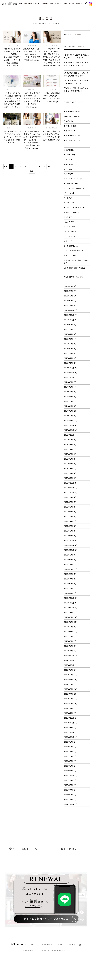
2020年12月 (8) (70, 598)
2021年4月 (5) (70, 579)
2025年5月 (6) (70, 344)
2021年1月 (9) (70, 593)
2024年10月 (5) (70, 377)
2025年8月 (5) (70, 329)
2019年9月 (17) (70, 670)
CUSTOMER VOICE (34, 3)
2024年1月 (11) (70, 420)
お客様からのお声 (71, 126)
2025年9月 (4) (70, 324)
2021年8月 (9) (70, 559)
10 (39, 167)
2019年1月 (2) (70, 708)
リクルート (68, 145)
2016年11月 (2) (70, 737)
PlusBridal (68, 121)
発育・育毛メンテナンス (73, 140)
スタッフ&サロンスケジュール (75, 250)
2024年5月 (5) (70, 401)
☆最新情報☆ (69, 150)
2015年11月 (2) (70, 775)
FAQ (65, 3)
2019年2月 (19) (70, 703)
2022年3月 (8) (70, 526)
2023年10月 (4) (70, 435)
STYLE (52, 3)
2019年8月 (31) (70, 675)
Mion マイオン (69, 222)
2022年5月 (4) (70, 516)
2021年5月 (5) (70, 574)
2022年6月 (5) (70, 511)
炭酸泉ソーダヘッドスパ (73, 212)
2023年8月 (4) (70, 444)
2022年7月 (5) (70, 507)
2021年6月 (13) (70, 569)
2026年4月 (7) (70, 291)
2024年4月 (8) (70, 406)
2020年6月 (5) (70, 627)
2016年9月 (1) (70, 742)
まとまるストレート (71, 183)
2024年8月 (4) (70, 387)
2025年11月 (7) (70, 315)
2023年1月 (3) (70, 478)
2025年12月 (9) (70, 310)
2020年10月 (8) (70, 607)
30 (49, 167)
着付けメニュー (70, 255)
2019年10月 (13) (71, 665)
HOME (34, 944)
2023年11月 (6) (70, 430)
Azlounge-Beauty (72, 116)
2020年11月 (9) (70, 603)
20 (44, 167)
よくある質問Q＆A (71, 246)
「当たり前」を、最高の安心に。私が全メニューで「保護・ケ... (76, 56)
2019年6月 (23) (70, 684)
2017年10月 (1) (70, 722)
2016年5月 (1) (70, 761)
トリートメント (69, 193)
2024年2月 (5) (70, 416)
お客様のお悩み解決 (72, 111)
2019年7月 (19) (70, 679)
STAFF (59, 3)
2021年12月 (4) (70, 540)
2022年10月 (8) (70, 492)
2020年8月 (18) (70, 617)
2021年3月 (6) (70, 583)
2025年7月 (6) (70, 334)
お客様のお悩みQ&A (72, 135)
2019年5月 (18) (70, 689)
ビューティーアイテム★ (73, 178)
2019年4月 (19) (70, 694)
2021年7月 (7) (70, 564)
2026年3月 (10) (70, 296)
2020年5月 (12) (70, 631)
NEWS (71, 3)
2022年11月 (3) (70, 487)
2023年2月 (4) (70, 473)
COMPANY (47, 944)
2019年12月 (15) (71, 655)
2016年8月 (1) (70, 746)
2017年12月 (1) (70, 718)
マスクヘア (68, 241)
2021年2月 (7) (70, 588)
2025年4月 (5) (70, 348)
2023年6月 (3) (70, 454)
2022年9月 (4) (70, 497)
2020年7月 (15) (70, 622)
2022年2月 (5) (70, 531)
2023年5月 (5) (70, 459)
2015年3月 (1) (70, 794)
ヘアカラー (68, 159)
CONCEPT (22, 3)
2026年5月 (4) (70, 286)
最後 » (31, 171)
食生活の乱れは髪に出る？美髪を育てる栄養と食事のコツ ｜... (76, 65)
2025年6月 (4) (70, 339)
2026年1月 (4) (70, 305)
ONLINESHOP (70, 231)
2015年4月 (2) (70, 790)
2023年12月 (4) (70, 425)
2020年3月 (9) (70, 641)
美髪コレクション (70, 131)
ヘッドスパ (68, 198)
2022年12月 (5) (70, 483)
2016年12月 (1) (70, 732)
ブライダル (68, 169)
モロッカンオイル (70, 154)
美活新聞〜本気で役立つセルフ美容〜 (76, 261)
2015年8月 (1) (70, 785)
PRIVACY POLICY (66, 944)
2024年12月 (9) (70, 368)
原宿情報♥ (68, 174)
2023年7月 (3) (70, 449)
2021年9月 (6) (70, 555)
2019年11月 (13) (71, 660)
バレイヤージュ (69, 226)
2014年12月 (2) (70, 804)
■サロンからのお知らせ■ (74, 207)
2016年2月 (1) (70, 766)
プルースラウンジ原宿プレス (75, 188)
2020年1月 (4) (70, 651)
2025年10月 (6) (70, 320)
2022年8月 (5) (70, 502)
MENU (46, 3)
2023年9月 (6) (70, 439)
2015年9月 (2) (70, 780)
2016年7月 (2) (70, 751)
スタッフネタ (68, 164)
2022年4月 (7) (70, 521)
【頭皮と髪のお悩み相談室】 (74, 268)
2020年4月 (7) (70, 636)
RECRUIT (79, 3)
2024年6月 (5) (70, 396)
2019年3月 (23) (70, 699)
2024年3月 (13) (70, 411)
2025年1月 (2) (70, 363)
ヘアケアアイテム (70, 236)
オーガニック (69, 202)
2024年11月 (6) (70, 372)
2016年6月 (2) (70, 756)
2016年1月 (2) (70, 770)
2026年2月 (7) (70, 300)
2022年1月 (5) (70, 535)
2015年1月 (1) (70, 799)
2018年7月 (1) (70, 713)
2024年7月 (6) (70, 392)
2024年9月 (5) (70, 382)
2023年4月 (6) (70, 463)
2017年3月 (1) (70, 727)
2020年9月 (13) (70, 612)
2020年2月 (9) (70, 646)
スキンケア (68, 217)
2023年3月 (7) (70, 468)
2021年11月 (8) (70, 545)
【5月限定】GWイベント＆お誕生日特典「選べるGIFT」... (76, 81)
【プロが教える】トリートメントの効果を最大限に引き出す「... (76, 74)
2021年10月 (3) (70, 550)
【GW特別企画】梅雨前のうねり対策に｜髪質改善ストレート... (76, 89)
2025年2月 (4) (70, 358)
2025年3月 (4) (70, 353)
